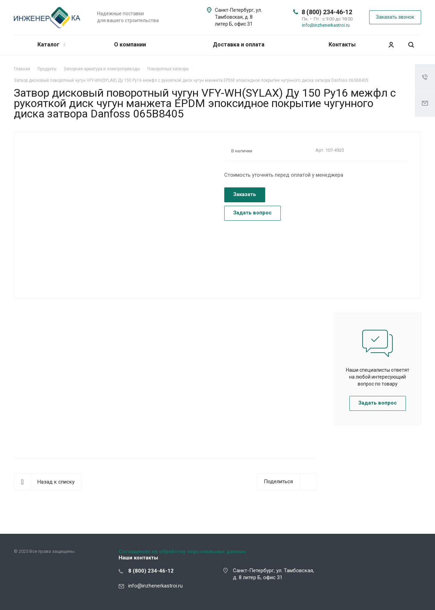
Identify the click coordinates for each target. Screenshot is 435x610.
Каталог (51, 44)
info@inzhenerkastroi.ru (326, 25)
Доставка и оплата (238, 44)
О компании (130, 44)
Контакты (342, 44)
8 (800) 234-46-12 (327, 12)
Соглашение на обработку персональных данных (182, 551)
